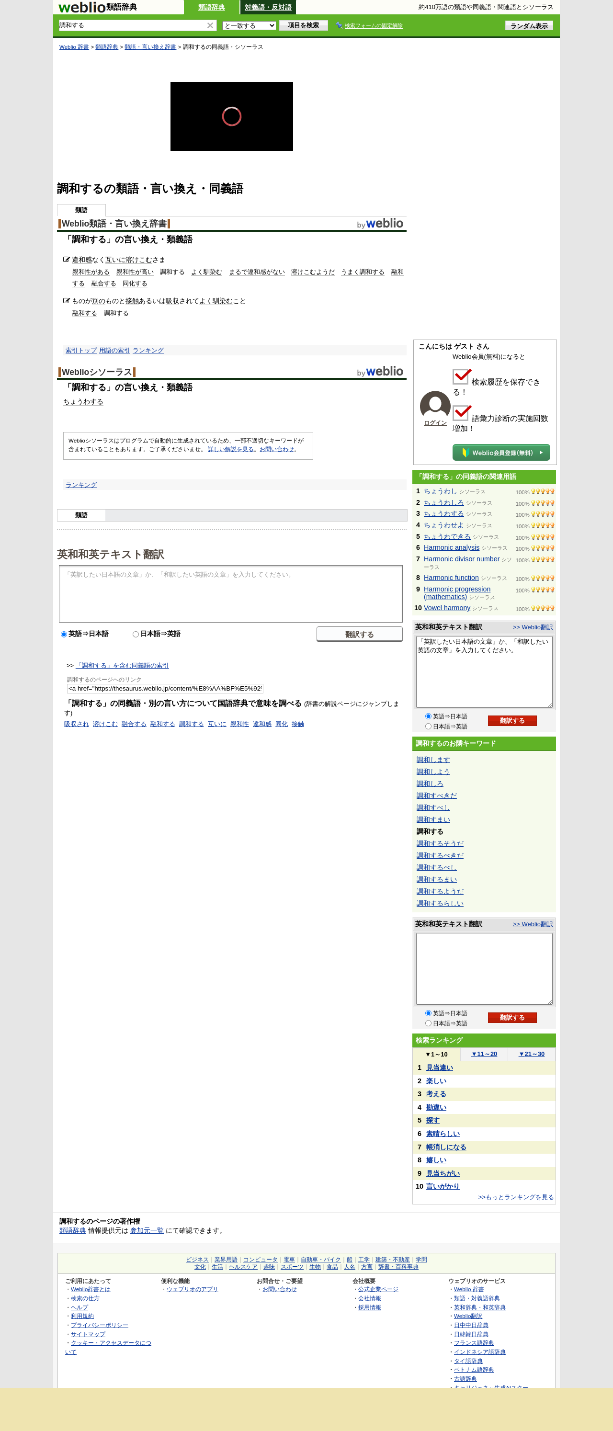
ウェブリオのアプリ (192, 1289)
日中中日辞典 (471, 1325)
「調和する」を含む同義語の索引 (122, 665)
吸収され (76, 723)
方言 (367, 1267)
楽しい (436, 1081)
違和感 (82, 259)
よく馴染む (206, 271)
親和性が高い (135, 271)
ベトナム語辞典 (474, 1369)
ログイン (435, 423)
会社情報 (369, 1298)
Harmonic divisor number (461, 559)
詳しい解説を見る (231, 449)
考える (436, 1094)
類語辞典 (211, 7)
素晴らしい (443, 1133)
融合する (103, 283)
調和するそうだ (440, 843)
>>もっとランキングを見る (516, 1197)
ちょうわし (440, 491)
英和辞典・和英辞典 (480, 1307)
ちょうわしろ (444, 502)
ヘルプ (79, 1307)
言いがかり (443, 1186)
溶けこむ (138, 259)
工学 (364, 1259)
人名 (349, 1267)
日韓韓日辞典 (471, 1334)
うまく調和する (363, 271)
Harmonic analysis (451, 547)
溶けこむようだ (313, 271)
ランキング (148, 350)
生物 (315, 1267)
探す (433, 1120)
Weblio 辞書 (74, 47)
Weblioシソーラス (97, 372)
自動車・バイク (321, 1259)
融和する (84, 313)
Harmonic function (451, 577)
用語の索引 (114, 350)
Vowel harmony (447, 608)
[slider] (231, 134)
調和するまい (437, 879)
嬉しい (436, 1160)
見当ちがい (443, 1173)
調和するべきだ (440, 855)
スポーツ (292, 1267)
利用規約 (82, 1316)
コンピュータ (260, 1259)
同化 (281, 723)
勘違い (436, 1107)
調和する (191, 723)
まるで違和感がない (257, 271)
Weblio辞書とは (91, 1289)
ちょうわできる (447, 536)
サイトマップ (88, 1334)
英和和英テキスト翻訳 (110, 553)
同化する (135, 283)
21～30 (532, 1053)
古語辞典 (465, 1378)
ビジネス (197, 1259)
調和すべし (433, 807)
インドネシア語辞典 (480, 1352)
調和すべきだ (437, 795)
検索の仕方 (85, 1298)
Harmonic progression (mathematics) (457, 593)
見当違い (439, 1067)
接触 (132, 301)
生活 (217, 1267)
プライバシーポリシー (99, 1325)
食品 (332, 1267)
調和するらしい (440, 903)
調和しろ (430, 783)
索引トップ (81, 350)
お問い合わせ (277, 449)
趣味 (269, 1267)
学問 (421, 1259)
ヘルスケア (243, 1267)
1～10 (436, 1054)
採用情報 (369, 1307)
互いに (115, 259)
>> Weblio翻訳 (533, 627)
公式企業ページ (378, 1289)
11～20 (484, 1053)
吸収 (172, 301)
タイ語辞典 (468, 1361)
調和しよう (433, 771)
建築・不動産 (392, 1259)
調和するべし (437, 867)
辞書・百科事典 (398, 1267)
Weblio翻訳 (468, 1316)
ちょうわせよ (444, 525)
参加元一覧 (147, 1230)
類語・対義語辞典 (477, 1298)
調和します (433, 759)
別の (98, 301)
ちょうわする (83, 401)
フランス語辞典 (474, 1343)
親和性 (239, 723)
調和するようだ (440, 891)
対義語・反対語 (268, 7)
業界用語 (226, 1259)
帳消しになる (446, 1147)
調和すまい (433, 819)
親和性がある (91, 271)
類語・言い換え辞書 (150, 47)
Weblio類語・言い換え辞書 (114, 223)
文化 (200, 1267)
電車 (289, 1259)
